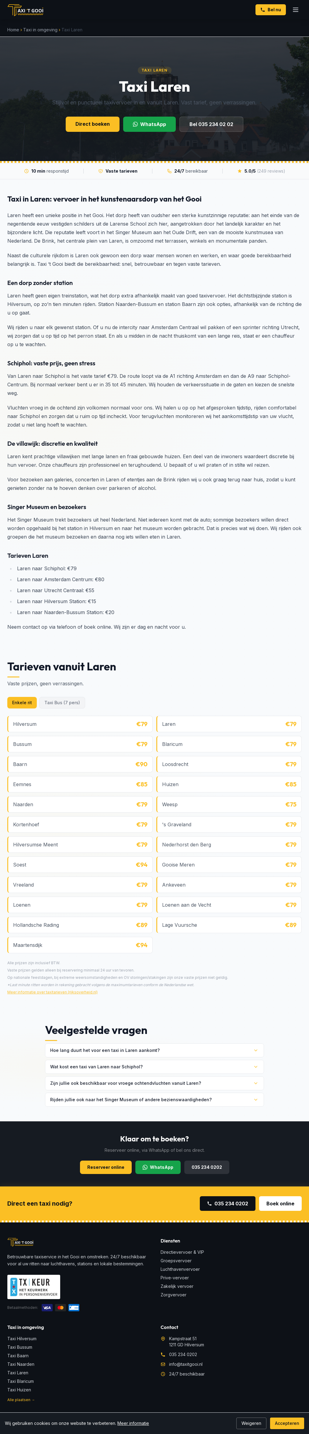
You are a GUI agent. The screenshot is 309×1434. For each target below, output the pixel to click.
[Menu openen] (296, 10)
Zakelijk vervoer (177, 1286)
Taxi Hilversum (21, 1338)
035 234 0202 (207, 1167)
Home (13, 29)
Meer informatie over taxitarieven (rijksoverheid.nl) (52, 992)
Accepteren (287, 1423)
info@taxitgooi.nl (186, 1364)
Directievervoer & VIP (182, 1252)
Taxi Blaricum (20, 1381)
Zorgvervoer (173, 1294)
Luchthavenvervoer (180, 1269)
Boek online (280, 1203)
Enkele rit (22, 702)
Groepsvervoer (176, 1260)
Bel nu (270, 9)
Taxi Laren (17, 1372)
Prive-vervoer (175, 1277)
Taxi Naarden (20, 1364)
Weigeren (251, 1423)
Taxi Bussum (19, 1347)
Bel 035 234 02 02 (211, 124)
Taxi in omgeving (40, 29)
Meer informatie (133, 1423)
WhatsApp (149, 124)
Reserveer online (105, 1167)
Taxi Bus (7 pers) (62, 702)
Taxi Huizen (19, 1389)
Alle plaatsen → (21, 1399)
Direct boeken (92, 124)
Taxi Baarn (18, 1355)
